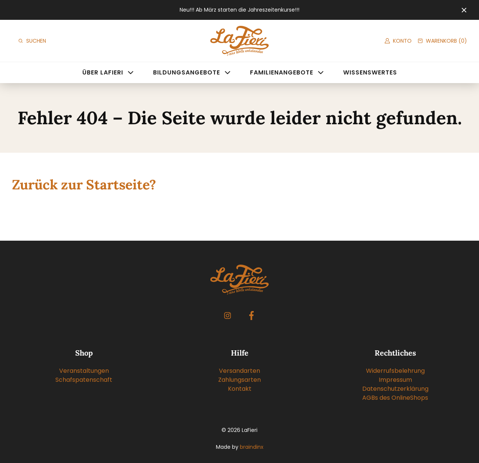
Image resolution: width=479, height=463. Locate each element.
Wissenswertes (370, 72)
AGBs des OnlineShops (395, 397)
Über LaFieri (102, 72)
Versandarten (239, 370)
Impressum (395, 379)
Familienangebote (281, 72)
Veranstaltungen (84, 370)
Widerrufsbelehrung (395, 370)
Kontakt (239, 388)
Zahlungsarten (239, 379)
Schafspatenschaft (83, 379)
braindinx (251, 447)
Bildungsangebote (186, 72)
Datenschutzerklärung (395, 388)
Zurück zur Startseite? (84, 184)
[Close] (464, 10)
